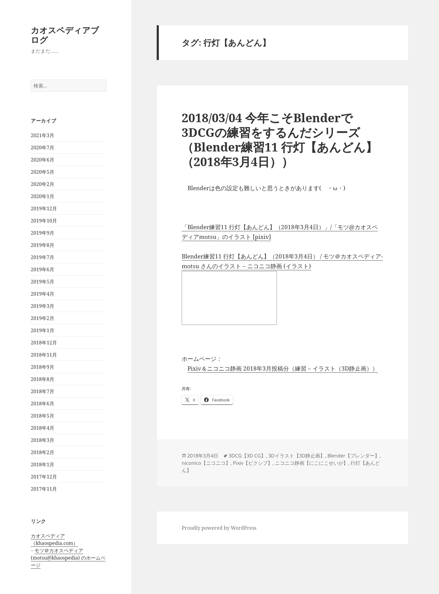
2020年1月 (42, 196)
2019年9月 (42, 232)
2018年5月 (42, 415)
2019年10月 (44, 220)
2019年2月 (42, 318)
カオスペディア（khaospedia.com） (54, 539)
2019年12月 (44, 208)
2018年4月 (42, 428)
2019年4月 (42, 293)
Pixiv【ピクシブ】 (253, 463)
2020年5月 (42, 172)
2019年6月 (42, 269)
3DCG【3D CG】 (247, 455)
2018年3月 (42, 440)
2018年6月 (42, 403)
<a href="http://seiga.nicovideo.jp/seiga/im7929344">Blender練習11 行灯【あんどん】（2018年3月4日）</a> (229, 298)
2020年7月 (42, 147)
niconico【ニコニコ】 (206, 463)
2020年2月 (42, 184)
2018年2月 (42, 452)
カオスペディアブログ (65, 34)
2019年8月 (42, 245)
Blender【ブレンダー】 (353, 455)
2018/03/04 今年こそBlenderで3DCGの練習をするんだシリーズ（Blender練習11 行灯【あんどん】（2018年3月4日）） (279, 139)
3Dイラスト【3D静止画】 (296, 455)
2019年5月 (42, 281)
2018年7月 (42, 391)
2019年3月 (42, 306)
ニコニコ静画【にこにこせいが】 (311, 463)
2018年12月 (44, 342)
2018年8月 (42, 379)
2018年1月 (42, 464)
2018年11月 (44, 354)
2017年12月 (44, 476)
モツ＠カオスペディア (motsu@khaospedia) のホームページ (68, 557)
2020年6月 (42, 159)
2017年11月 (44, 489)
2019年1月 (42, 330)
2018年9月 (42, 367)
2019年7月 (42, 257)
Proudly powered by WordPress (219, 528)
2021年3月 (42, 135)
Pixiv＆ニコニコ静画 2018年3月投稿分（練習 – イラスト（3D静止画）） (282, 368)
